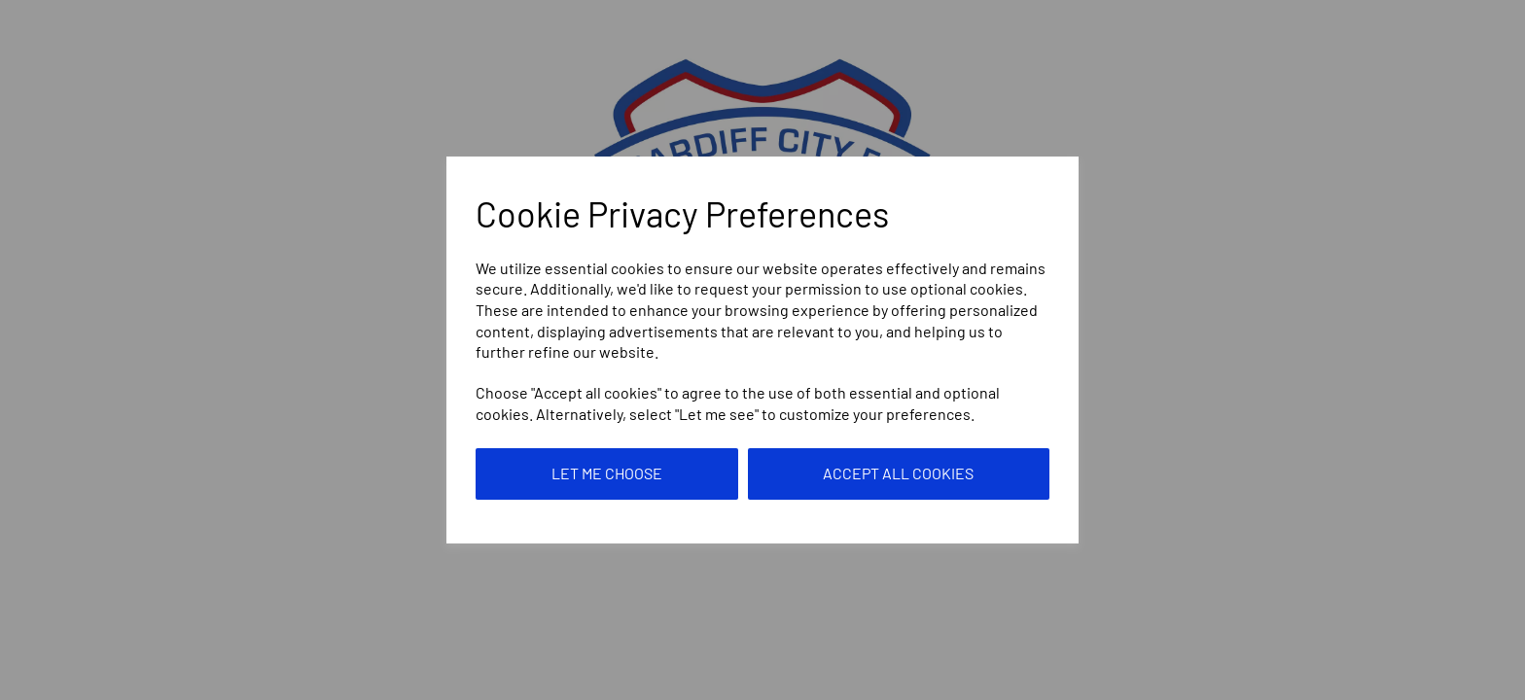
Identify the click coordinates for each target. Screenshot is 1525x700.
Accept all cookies (898, 473)
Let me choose (606, 473)
